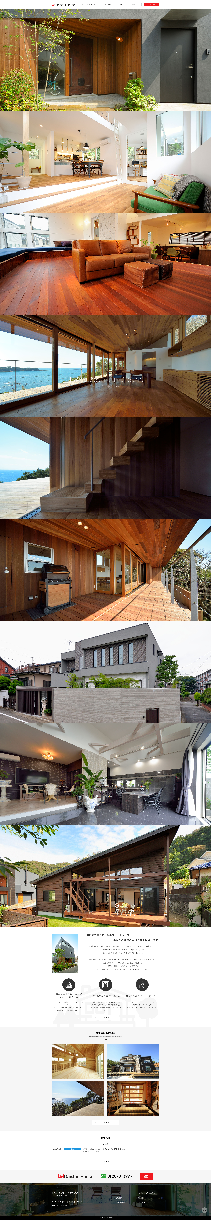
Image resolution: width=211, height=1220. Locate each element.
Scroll (107, 1210)
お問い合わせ (120, 1202)
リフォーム (142, 1202)
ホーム (117, 1193)
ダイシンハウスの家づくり (148, 1193)
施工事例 (141, 1198)
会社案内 (118, 1198)
